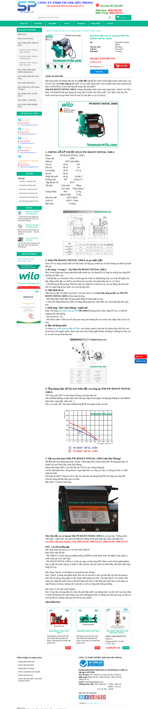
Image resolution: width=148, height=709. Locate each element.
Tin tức (66, 23)
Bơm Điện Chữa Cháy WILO (88, 631)
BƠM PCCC (22, 34)
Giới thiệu (38, 23)
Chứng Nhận (95, 23)
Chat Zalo (99, 72)
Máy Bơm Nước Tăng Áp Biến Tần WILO (29, 64)
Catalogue (81, 23)
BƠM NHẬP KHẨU (24, 261)
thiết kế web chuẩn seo (92, 700)
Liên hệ (110, 23)
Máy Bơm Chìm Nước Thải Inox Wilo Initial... (117, 632)
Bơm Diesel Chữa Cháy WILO (59, 632)
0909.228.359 (141, 361)
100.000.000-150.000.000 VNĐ (28, 197)
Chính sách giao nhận (26, 665)
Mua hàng (126, 648)
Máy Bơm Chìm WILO (26, 83)
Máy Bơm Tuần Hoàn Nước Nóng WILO (27, 71)
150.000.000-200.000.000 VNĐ (28, 201)
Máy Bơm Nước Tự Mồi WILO (27, 95)
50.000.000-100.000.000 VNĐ (28, 193)
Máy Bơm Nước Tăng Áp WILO (28, 44)
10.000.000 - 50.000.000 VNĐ (28, 189)
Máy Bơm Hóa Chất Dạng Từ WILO (28, 88)
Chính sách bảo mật (25, 675)
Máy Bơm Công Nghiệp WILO (27, 106)
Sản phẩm (52, 23)
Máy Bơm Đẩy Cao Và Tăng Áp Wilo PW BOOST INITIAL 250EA (77, 31)
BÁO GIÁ (139, 356)
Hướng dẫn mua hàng (26, 668)
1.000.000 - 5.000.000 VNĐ (27, 181)
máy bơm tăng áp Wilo (68, 311)
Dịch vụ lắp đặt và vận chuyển (29, 672)
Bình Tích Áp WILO (25, 39)
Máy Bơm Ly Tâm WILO (27, 100)
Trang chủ (24, 23)
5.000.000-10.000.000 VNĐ (27, 185)
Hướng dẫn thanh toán (26, 662)
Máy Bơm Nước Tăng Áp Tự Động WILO (29, 57)
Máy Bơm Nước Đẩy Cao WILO (28, 77)
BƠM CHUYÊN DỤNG (26, 259)
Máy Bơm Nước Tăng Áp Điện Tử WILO (29, 51)
